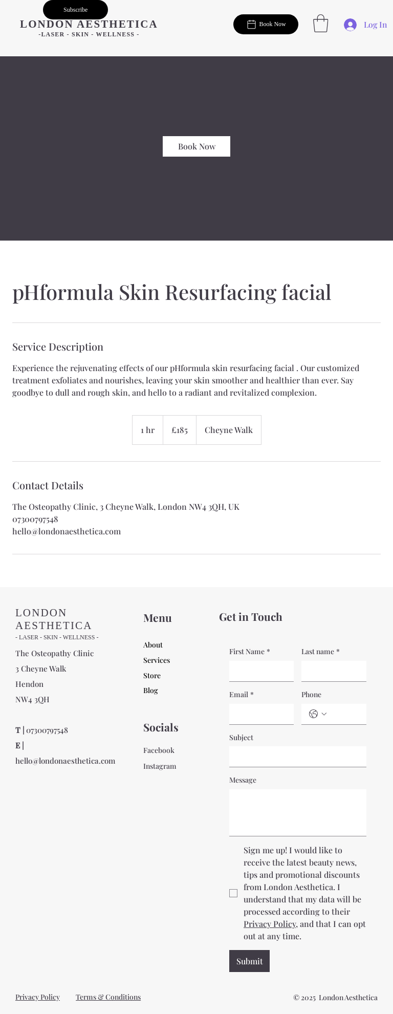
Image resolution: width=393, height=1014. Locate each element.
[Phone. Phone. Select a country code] (318, 714)
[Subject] (294, 756)
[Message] (297, 812)
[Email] (258, 714)
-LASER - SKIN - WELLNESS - (88, 34)
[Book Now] (265, 24)
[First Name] (258, 671)
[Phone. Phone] (344, 714)
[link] (196, 146)
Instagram (160, 766)
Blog (150, 690)
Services (156, 660)
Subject (241, 737)
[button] (75, 9)
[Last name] (330, 671)
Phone (311, 694)
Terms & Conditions (108, 997)
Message (242, 780)
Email (241, 694)
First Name (249, 651)
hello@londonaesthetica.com (65, 761)
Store (152, 675)
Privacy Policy (37, 997)
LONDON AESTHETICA (89, 24)
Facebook (158, 750)
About (153, 645)
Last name (320, 651)
